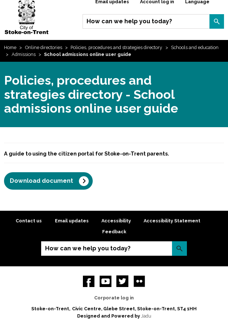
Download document (41, 180)
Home (10, 47)
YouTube (105, 281)
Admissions (24, 54)
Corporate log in (114, 297)
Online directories (43, 47)
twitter (122, 281)
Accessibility (116, 220)
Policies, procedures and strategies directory (116, 47)
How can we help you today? (129, 21)
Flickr (139, 281)
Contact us (29, 220)
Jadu (146, 316)
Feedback (114, 231)
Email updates (72, 220)
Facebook (89, 281)
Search (216, 21)
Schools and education (195, 47)
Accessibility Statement (172, 220)
